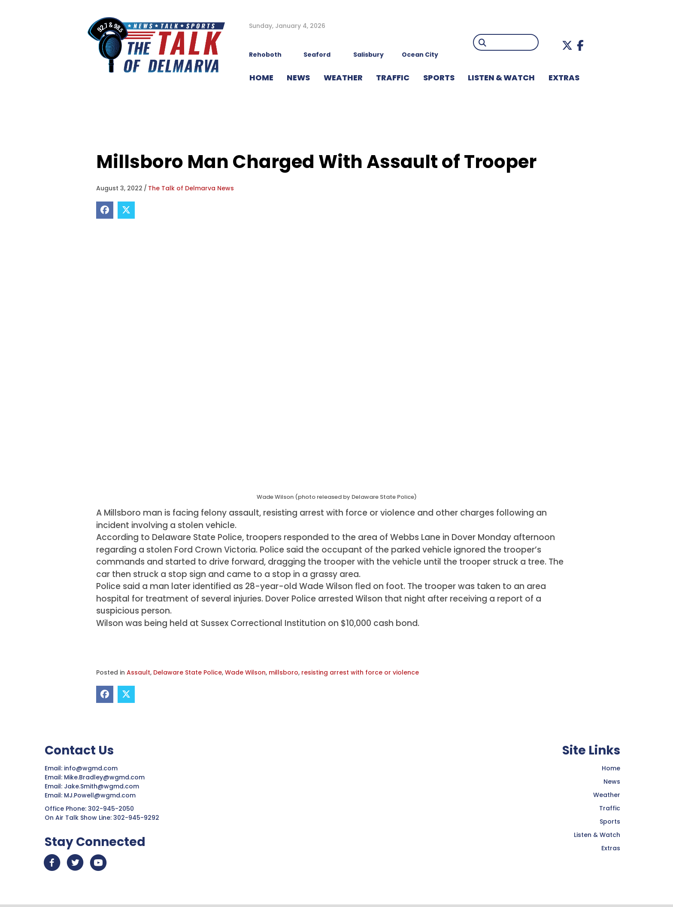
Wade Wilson (245, 672)
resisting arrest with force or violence (360, 672)
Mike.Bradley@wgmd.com (104, 777)
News (611, 781)
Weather (606, 795)
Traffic (609, 808)
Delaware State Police (187, 672)
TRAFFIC (392, 77)
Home (611, 768)
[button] (567, 45)
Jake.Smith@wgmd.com (102, 786)
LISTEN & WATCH (501, 77)
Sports (439, 77)
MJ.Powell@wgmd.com (101, 795)
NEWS (298, 77)
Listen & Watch (597, 835)
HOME (261, 77)
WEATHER (343, 77)
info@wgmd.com (91, 768)
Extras (610, 848)
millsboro (283, 672)
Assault (138, 672)
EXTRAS (564, 77)
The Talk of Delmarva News (191, 188)
